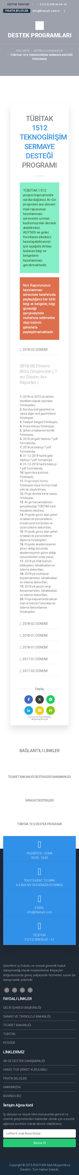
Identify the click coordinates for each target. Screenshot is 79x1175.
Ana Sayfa (22, 50)
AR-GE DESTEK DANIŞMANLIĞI (24, 1061)
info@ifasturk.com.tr (46, 10)
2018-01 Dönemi (35, 635)
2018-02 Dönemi (35, 350)
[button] (28, 699)
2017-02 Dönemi (35, 671)
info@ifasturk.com (39, 912)
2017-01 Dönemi (35, 659)
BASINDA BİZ (12, 1096)
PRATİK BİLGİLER (15, 1078)
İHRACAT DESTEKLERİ (39, 800)
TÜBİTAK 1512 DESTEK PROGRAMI (39, 824)
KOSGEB (9, 1043)
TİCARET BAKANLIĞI (17, 1025)
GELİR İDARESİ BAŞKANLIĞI (22, 1008)
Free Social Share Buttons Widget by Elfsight (39, 718)
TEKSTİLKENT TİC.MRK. (39, 883)
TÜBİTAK (9, 1034)
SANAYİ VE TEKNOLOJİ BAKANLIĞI (27, 1016)
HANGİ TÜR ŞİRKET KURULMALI (25, 1069)
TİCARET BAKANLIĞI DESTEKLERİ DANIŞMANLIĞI (39, 776)
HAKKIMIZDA (12, 1087)
